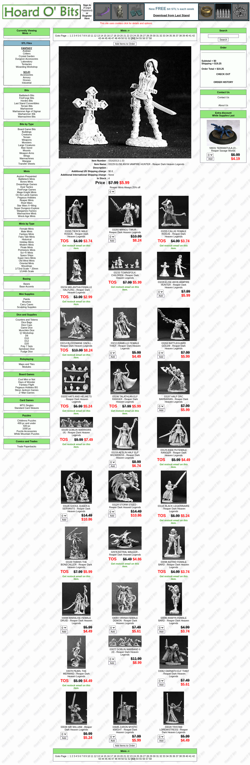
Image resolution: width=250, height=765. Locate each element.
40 (187, 35)
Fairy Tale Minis (27, 236)
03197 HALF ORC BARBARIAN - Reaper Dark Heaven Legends (173, 399)
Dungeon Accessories (26, 59)
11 (92, 35)
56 (143, 38)
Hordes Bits (27, 100)
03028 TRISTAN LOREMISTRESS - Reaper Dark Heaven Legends (173, 730)
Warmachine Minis (26, 213)
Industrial (26, 82)
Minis (25, 33)
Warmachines (26, 158)
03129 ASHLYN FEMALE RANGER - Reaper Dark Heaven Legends (174, 453)
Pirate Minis (27, 247)
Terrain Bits (26, 106)
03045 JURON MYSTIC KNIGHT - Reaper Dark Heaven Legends (125, 730)
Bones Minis (26, 181)
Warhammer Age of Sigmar (27, 111)
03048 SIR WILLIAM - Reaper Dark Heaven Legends (76, 728)
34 (167, 35)
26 (141, 35)
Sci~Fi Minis (26, 252)
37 (177, 35)
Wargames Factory (27, 211)
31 (157, 35)
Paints (26, 299)
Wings (26, 155)
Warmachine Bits (27, 116)
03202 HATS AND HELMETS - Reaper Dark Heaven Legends (76, 399)
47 (113, 38)
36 (173, 35)
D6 (26, 335)
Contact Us (223, 97)
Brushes (26, 301)
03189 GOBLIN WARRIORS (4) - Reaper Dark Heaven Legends (76, 432)
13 (98, 35)
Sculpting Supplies (26, 307)
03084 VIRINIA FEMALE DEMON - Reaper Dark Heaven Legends (125, 621)
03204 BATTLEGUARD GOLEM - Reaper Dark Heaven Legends (173, 346)
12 (95, 35)
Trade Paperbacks (26, 446)
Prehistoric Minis (26, 250)
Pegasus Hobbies (26, 197)
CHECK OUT (223, 74)
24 (134, 35)
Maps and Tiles (27, 364)
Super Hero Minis (27, 258)
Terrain (26, 137)
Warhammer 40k (26, 114)
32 (160, 35)
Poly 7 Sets (27, 346)
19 (118, 35)
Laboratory (26, 61)
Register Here (87, 17)
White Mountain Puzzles (26, 433)
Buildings (26, 132)
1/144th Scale (26, 271)
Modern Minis (27, 244)
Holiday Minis (27, 242)
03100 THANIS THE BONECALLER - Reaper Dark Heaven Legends (76, 565)
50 (122, 38)
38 (180, 35)
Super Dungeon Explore (26, 208)
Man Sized (26, 147)
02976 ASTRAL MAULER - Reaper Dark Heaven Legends (125, 553)
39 (183, 35)
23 (131, 35)
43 (99, 38)
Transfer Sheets (26, 163)
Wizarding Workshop (27, 66)
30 (154, 35)
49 (119, 38)
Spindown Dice (26, 349)
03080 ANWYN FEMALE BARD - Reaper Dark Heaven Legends (173, 621)
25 (137, 35)
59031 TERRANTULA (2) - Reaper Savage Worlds (223, 149)
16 (108, 35)
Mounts (26, 150)
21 (124, 35)
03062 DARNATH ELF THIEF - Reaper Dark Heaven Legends (173, 674)
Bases (26, 284)
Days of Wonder (26, 382)
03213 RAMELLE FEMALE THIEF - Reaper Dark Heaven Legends (125, 346)
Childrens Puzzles (26, 420)
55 (140, 38)
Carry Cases (26, 304)
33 (164, 35)
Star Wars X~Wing (26, 205)
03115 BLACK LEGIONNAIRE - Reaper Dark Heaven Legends (173, 509)
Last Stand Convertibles (26, 103)
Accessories (26, 74)
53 (133, 38)
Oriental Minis (26, 263)
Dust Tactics (26, 187)
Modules (26, 366)
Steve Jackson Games (26, 390)
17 (111, 35)
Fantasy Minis (26, 234)
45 (106, 38)
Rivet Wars (26, 203)
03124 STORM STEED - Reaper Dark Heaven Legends (125, 506)
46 (109, 38)
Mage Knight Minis (26, 192)
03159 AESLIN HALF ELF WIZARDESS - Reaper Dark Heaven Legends (125, 455)
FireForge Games (26, 189)
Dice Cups (26, 325)
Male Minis (26, 231)
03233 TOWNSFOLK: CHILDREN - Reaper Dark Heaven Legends (125, 275)
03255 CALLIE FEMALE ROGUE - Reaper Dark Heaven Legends (173, 234)
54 (137, 38)
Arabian (27, 51)
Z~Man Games (26, 392)
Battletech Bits (26, 95)
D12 (27, 341)
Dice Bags (26, 322)
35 (170, 35)
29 (151, 35)
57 (147, 38)
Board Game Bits (27, 129)
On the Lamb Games (27, 195)
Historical (27, 239)
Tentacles (27, 64)
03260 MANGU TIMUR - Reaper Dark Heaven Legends (125, 231)
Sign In (87, 5)
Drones (26, 80)
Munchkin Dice (26, 330)
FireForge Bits (26, 98)
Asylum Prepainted (26, 176)
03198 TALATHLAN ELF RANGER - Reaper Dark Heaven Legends (125, 399)
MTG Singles (27, 405)
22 (128, 35)
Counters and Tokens (27, 319)
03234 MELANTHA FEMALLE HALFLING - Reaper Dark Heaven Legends (76, 290)
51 (126, 38)
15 (105, 35)
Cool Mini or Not (26, 379)
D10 (27, 338)
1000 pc (27, 428)
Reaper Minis (27, 200)
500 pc (26, 426)
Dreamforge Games (26, 184)
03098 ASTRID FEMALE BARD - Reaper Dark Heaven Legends (173, 565)
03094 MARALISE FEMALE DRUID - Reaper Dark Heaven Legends (76, 621)
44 (103, 38)
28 (147, 35)
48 (116, 38)
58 (150, 38)
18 (115, 35)
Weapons (27, 139)
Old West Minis (26, 260)
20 (121, 35)
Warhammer (26, 108)
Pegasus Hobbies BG (26, 387)
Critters (26, 53)
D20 (27, 343)
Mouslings (26, 266)
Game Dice (26, 327)
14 (101, 35)
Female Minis (27, 228)
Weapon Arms (26, 153)
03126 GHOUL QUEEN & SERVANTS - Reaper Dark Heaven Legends (76, 509)
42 (193, 35)
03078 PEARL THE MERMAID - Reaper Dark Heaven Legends (76, 674)
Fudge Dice (27, 351)
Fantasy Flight (26, 384)
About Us (223, 105)
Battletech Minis (26, 179)
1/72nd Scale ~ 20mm (26, 268)
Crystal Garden (27, 56)
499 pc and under (26, 423)
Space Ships (26, 255)
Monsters (27, 142)
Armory (26, 77)
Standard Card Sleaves (27, 408)
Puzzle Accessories (27, 431)
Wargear (26, 161)
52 (129, 38)
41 (190, 35)
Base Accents (27, 286)
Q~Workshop (27, 333)
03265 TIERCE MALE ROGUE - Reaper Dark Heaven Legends (76, 234)
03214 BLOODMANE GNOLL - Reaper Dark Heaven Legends (76, 344)
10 (88, 35)
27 (144, 35)
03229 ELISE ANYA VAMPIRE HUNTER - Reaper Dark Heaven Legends (173, 285)
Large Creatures (26, 145)
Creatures (26, 134)
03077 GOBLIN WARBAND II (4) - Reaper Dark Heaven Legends (125, 652)
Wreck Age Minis (26, 216)
